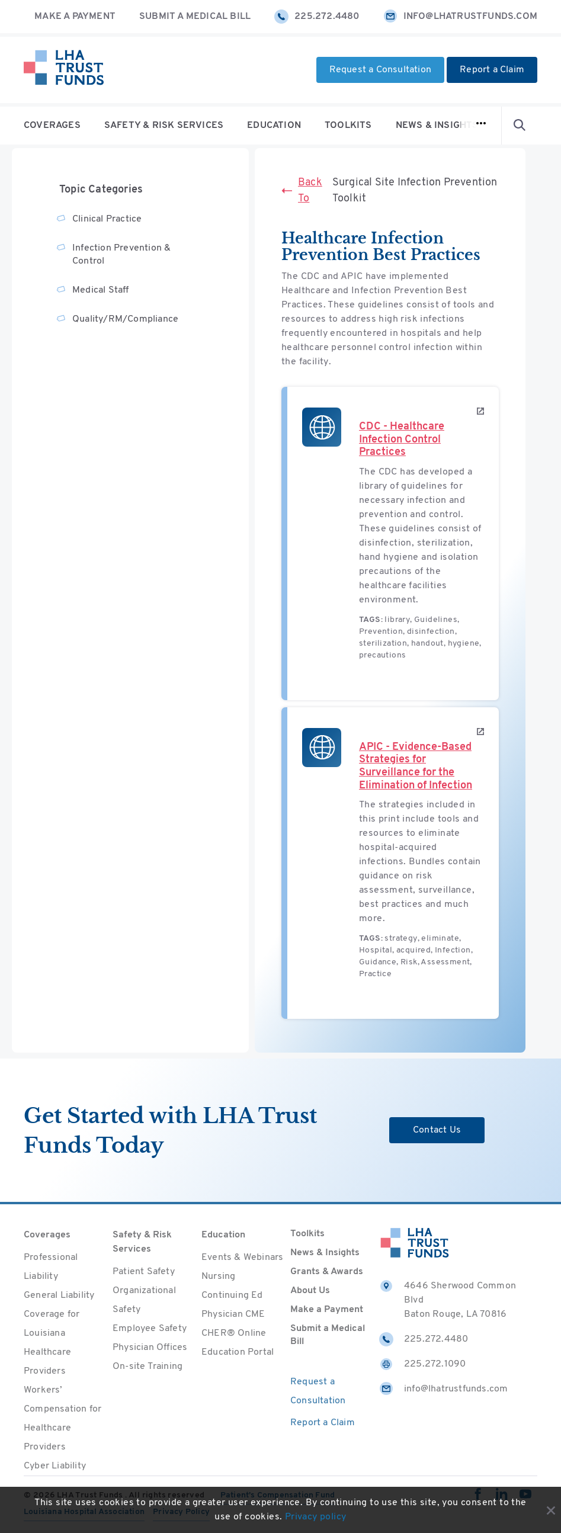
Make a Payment (75, 16)
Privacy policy (316, 1517)
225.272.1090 (422, 1364)
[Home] (64, 70)
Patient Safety (144, 1272)
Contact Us (437, 1130)
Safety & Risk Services (163, 125)
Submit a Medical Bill (195, 16)
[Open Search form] (519, 125)
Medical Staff (100, 290)
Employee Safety (150, 1328)
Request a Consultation (380, 70)
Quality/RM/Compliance (125, 319)
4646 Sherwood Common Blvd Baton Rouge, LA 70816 (447, 1299)
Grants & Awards (326, 1272)
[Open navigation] (481, 125)
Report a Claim (492, 70)
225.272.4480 (316, 16)
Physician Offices (150, 1347)
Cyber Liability (55, 1466)
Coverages (52, 125)
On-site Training (147, 1366)
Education (274, 125)
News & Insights (437, 125)
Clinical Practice (107, 219)
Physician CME (233, 1314)
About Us (310, 1290)
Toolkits (348, 125)
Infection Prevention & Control (121, 254)
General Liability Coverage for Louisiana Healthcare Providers (59, 1333)
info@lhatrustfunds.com (460, 16)
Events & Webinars (242, 1257)
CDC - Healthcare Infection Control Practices (401, 439)
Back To (301, 190)
